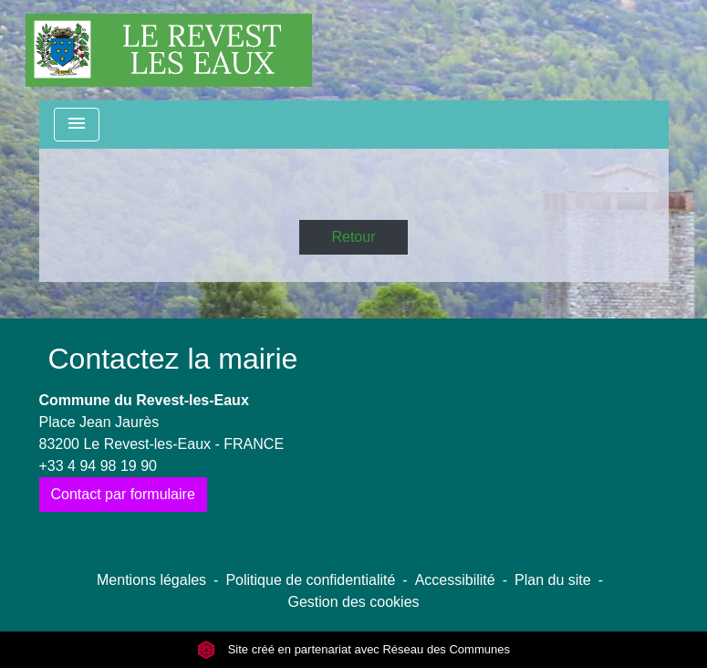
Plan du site (553, 580)
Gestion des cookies (353, 602)
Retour (353, 237)
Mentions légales (151, 580)
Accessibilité (455, 580)
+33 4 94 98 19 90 (98, 466)
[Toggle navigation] (76, 124)
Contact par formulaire (123, 494)
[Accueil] (169, 50)
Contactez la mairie (173, 358)
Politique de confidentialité (310, 580)
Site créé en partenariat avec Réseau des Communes (353, 649)
